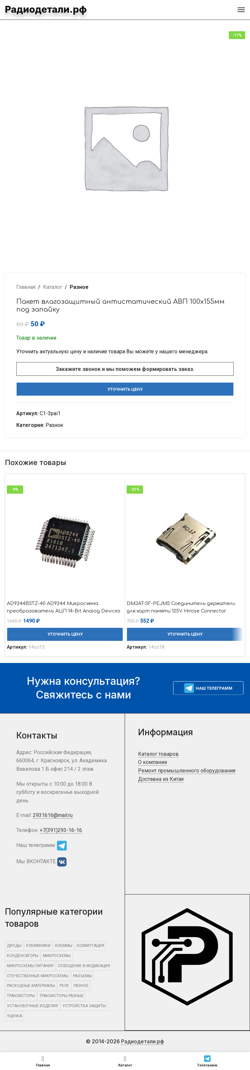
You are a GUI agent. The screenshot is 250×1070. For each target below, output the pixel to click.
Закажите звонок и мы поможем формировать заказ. (125, 369)
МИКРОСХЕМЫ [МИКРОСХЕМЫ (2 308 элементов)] (57, 955)
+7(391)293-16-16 (61, 830)
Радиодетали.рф (35, 9)
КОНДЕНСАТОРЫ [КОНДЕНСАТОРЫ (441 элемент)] (22, 955)
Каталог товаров (158, 754)
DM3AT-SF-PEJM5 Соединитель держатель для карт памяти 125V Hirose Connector (176, 610)
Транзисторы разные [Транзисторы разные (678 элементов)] (61, 995)
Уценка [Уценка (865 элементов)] (14, 1016)
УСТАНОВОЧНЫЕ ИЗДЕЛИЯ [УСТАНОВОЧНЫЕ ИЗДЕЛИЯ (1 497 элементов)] (32, 1006)
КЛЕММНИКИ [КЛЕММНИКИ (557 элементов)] (38, 945)
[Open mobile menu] (241, 9)
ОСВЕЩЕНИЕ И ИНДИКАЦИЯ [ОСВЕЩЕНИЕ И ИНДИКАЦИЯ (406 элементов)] (84, 966)
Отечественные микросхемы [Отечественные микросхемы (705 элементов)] (37, 976)
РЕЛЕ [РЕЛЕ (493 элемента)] (64, 985)
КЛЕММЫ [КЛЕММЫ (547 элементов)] (63, 945)
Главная (25, 287)
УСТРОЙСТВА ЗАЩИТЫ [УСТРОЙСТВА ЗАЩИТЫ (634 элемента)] (84, 1006)
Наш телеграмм (208, 688)
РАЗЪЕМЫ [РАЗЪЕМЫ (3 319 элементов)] (82, 976)
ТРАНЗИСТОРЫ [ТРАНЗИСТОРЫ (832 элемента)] (21, 995)
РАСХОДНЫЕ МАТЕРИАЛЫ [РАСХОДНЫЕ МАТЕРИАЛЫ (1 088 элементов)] (31, 985)
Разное (79, 287)
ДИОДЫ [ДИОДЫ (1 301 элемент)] (14, 945)
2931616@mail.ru (53, 815)
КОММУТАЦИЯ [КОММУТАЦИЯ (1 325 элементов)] (90, 945)
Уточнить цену (125, 389)
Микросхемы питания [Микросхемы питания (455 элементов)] (30, 966)
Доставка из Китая (161, 779)
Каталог (52, 287)
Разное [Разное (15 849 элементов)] (81, 985)
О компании (152, 762)
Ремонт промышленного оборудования (186, 770)
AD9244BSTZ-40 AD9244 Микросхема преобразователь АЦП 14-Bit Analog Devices (59, 610)
